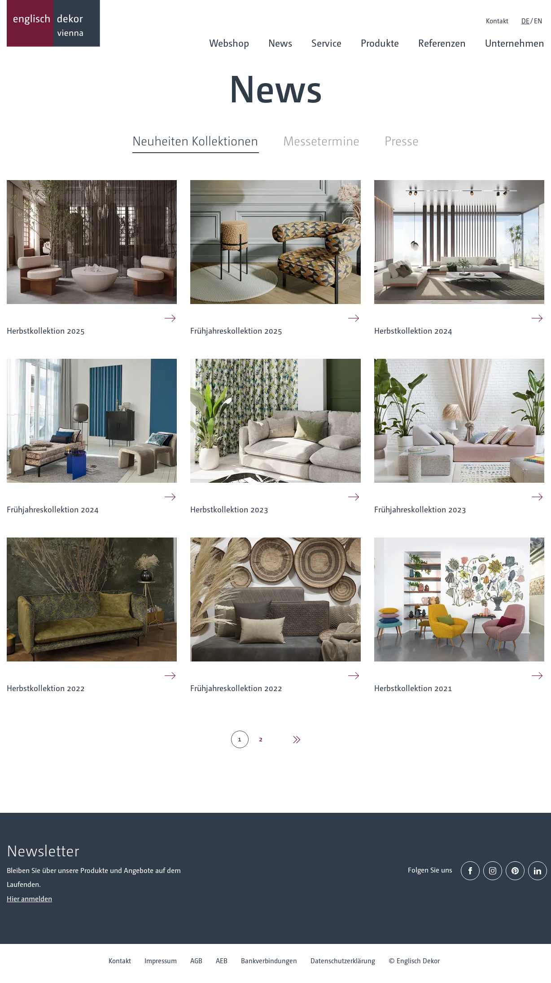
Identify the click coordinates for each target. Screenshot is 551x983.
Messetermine (321, 140)
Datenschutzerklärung (342, 960)
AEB (221, 960)
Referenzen (442, 43)
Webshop (229, 43)
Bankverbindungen (269, 960)
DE (525, 20)
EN (538, 20)
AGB (196, 960)
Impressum (160, 960)
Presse (402, 140)
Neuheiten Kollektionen (195, 140)
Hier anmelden (29, 898)
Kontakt (497, 20)
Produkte (380, 43)
